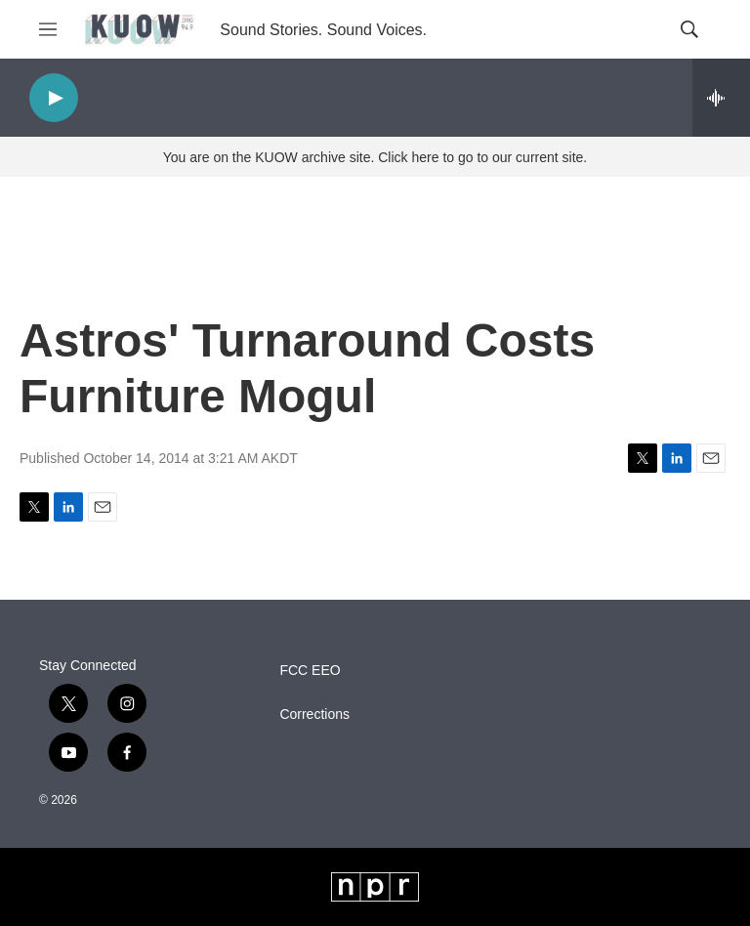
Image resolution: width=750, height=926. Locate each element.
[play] (53, 98)
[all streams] (721, 98)
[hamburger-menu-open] (47, 29)
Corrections (314, 714)
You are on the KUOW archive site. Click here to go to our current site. (375, 157)
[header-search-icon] (689, 29)
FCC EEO (309, 670)
